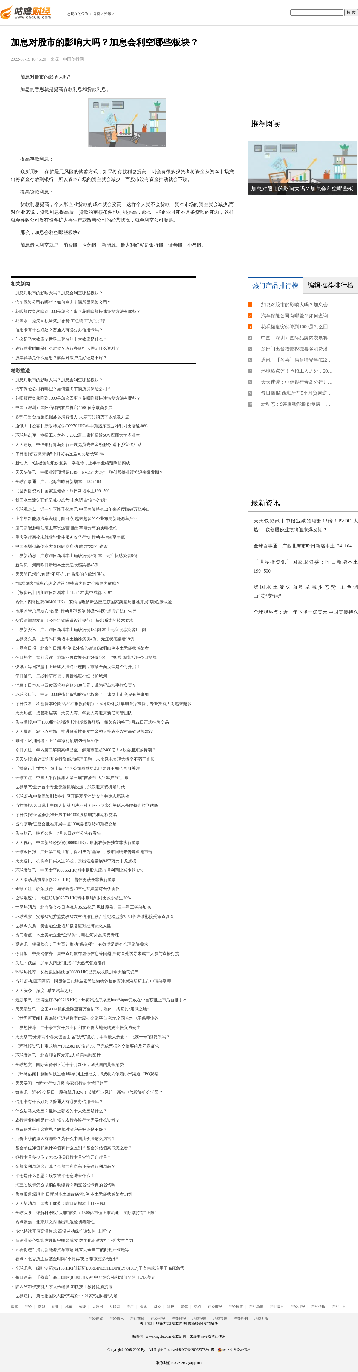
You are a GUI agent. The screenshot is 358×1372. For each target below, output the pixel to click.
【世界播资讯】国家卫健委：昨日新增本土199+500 (62, 491)
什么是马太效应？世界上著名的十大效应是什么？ (61, 339)
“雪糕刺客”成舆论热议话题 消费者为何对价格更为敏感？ (67, 583)
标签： (26, 262)
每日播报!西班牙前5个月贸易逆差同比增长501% (59, 454)
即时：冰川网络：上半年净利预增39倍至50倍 (57, 741)
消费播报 (179, 1318)
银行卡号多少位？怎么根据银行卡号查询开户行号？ (63, 1157)
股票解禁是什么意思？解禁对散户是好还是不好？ (61, 358)
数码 (41, 1307)
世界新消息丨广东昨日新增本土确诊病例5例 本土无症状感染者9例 (76, 555)
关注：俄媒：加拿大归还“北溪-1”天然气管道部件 (60, 963)
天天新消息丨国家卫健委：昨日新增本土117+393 (60, 1203)
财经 (157, 1307)
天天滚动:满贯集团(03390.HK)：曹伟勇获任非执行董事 (65, 879)
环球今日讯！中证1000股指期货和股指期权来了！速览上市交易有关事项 (82, 694)
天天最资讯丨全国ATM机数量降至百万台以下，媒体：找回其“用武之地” (82, 1009)
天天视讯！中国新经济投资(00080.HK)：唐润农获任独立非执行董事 (77, 842)
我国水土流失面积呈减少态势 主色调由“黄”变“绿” (61, 321)
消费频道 (220, 1318)
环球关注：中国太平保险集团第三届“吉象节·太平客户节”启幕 (72, 778)
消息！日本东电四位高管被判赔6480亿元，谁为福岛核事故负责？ (75, 685)
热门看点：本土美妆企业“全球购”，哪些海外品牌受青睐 (67, 935)
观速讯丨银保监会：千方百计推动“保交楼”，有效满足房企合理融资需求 (81, 944)
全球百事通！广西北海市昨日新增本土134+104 (58, 481)
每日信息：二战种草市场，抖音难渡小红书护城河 (61, 676)
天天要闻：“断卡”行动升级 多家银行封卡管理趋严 (61, 1083)
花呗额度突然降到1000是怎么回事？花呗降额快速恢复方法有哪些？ (78, 311)
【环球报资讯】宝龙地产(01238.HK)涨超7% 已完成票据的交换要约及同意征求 (87, 1046)
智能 (82, 1307)
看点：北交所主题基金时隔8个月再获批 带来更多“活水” (66, 1259)
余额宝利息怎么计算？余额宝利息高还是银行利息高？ (65, 1166)
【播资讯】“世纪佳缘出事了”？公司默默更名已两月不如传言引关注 (77, 768)
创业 (55, 1307)
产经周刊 (277, 1307)
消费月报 (261, 1318)
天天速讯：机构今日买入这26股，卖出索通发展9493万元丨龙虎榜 (75, 861)
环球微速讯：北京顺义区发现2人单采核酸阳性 (58, 1055)
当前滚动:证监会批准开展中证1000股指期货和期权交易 (66, 824)
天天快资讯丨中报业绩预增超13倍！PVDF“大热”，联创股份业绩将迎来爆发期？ (89, 472)
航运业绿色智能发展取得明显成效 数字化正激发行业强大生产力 (74, 1240)
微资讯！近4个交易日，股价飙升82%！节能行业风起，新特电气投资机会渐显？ (89, 1092)
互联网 (114, 1307)
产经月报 (298, 1307)
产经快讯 (116, 1318)
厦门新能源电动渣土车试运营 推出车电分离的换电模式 (66, 528)
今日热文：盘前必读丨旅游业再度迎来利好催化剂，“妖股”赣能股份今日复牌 (86, 657)
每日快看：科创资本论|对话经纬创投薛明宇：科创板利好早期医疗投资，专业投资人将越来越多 (103, 704)
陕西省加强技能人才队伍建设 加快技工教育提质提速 (63, 1287)
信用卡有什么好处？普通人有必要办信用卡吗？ (59, 330)
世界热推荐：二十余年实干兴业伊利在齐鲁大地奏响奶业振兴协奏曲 (78, 1027)
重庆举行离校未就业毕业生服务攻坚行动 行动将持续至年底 (70, 537)
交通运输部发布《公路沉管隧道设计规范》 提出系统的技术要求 (74, 620)
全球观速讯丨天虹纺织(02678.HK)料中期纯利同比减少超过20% (73, 898)
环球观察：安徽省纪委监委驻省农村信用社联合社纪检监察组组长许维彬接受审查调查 (94, 916)
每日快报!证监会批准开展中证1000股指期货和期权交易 (66, 815)
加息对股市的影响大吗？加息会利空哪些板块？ (59, 293)
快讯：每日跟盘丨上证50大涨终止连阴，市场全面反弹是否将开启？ (78, 667)
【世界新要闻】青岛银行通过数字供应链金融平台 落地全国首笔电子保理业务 (86, 1018)
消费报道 (199, 1318)
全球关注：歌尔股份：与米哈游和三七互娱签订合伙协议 (67, 889)
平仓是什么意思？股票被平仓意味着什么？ (55, 1175)
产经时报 (158, 1318)
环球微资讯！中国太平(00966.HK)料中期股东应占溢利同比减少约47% (79, 870)
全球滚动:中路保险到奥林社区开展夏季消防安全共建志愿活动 (72, 796)
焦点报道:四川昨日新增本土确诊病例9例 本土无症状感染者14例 (73, 1194)
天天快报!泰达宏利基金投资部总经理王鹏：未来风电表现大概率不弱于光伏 (85, 759)
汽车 (68, 1307)
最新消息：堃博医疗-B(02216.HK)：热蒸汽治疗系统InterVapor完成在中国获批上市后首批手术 (101, 1000)
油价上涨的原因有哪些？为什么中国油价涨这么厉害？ (65, 1138)
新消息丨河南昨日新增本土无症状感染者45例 (57, 565)
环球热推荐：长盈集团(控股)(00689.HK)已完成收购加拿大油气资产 (76, 972)
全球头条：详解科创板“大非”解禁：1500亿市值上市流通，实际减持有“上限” (85, 1213)
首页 (96, 14)
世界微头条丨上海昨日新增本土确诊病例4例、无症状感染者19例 (74, 639)
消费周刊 (241, 1318)
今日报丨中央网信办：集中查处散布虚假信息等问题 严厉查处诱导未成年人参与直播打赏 (97, 953)
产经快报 (318, 1307)
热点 (197, 1307)
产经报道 (236, 1307)
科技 (170, 1307)
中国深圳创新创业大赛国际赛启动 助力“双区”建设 (61, 546)
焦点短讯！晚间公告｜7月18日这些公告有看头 (58, 833)
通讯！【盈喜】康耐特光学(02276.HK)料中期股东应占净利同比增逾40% (81, 426)
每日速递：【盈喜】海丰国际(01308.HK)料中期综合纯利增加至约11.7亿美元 (85, 1277)
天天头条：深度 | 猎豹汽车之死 (43, 990)
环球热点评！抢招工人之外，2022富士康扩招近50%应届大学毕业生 (77, 435)
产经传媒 (96, 1318)
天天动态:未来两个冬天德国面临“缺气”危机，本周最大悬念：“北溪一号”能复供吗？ (92, 1037)
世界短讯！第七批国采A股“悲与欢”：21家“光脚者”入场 (66, 1296)
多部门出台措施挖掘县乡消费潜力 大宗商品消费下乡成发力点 (72, 417)
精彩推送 (20, 370)
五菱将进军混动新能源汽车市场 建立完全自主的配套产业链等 (72, 1250)
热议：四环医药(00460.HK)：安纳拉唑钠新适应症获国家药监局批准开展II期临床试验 (93, 602)
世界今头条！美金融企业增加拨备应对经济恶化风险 (63, 926)
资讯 (107, 14)
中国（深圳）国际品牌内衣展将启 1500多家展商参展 (63, 407)
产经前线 (137, 1318)
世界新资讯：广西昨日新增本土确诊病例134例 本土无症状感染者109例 (80, 629)
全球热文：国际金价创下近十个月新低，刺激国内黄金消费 (69, 1064)
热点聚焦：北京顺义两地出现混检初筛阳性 (55, 1222)
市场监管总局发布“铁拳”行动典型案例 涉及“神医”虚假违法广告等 (75, 611)
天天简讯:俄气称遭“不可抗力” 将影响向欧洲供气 (60, 574)
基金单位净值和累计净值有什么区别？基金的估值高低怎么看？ (73, 1148)
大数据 (97, 1307)
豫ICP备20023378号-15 (196, 1350)
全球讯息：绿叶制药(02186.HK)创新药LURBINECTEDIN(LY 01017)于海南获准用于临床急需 (99, 1268)
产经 (28, 1307)
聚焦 (14, 1307)
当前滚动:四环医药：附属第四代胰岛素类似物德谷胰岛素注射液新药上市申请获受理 (93, 981)
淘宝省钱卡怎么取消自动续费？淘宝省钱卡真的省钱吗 (65, 1185)
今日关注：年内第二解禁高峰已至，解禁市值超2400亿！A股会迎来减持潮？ (85, 750)
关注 (130, 1307)
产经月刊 (339, 1307)
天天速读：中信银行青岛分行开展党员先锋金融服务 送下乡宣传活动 (78, 444)
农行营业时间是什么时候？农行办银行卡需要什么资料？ (67, 348)
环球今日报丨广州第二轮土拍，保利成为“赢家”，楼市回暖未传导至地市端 (83, 852)
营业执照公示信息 (234, 1350)
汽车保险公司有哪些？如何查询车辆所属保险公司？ (63, 302)
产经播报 (215, 1307)
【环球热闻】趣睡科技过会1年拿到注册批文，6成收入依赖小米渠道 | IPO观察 (86, 1074)
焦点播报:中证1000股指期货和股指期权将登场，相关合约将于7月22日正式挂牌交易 (92, 722)
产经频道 (256, 1307)
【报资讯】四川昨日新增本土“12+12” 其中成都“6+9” (63, 592)
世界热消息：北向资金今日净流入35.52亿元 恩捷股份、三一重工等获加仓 (83, 907)
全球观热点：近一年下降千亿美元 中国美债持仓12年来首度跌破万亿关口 (82, 509)
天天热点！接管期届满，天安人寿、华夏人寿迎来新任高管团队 (73, 713)
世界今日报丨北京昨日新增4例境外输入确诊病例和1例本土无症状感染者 (82, 648)
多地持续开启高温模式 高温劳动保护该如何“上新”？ (63, 1231)
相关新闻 (20, 283)
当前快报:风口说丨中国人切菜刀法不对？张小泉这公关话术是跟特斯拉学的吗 (86, 805)
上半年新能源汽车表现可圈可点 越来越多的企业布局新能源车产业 (76, 518)
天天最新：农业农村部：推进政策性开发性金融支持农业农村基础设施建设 (84, 731)
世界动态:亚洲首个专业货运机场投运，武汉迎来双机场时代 (70, 787)
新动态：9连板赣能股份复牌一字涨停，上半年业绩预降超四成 (72, 463)
